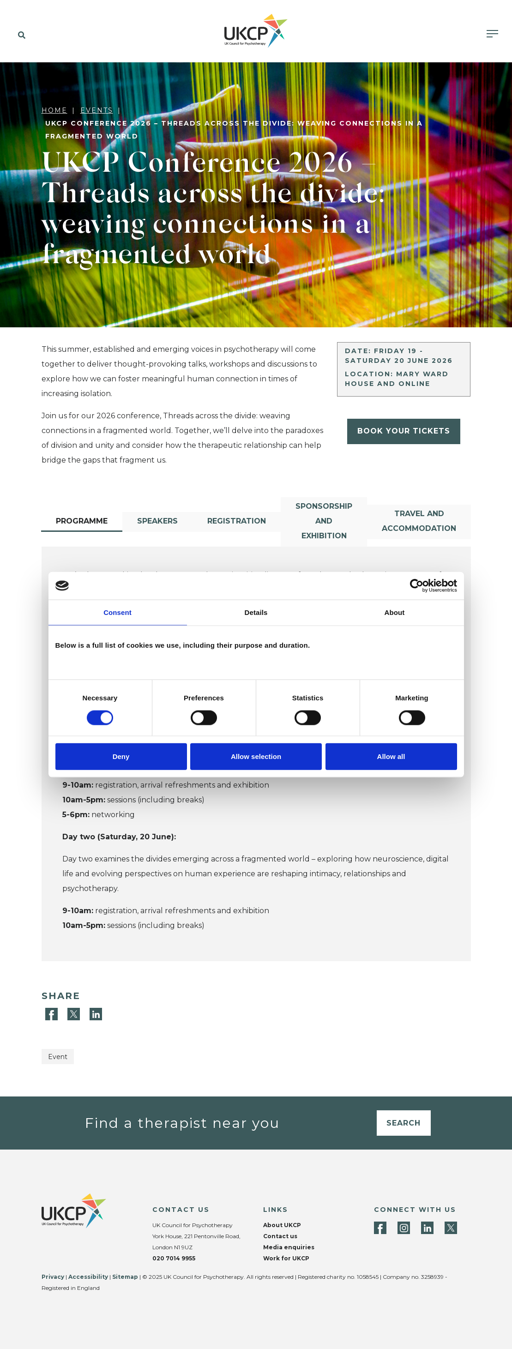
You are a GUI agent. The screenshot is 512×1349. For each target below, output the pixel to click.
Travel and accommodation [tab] (419, 521)
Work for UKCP (286, 1258)
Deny (121, 756)
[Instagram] (404, 1228)
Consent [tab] (117, 612)
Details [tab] (256, 612)
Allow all (391, 756)
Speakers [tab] (157, 521)
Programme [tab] (82, 521)
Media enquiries (288, 1247)
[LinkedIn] (96, 1013)
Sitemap (125, 1276)
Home (54, 110)
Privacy (53, 1276)
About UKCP (282, 1225)
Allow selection (256, 756)
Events (96, 110)
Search (403, 1123)
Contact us (280, 1236)
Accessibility (88, 1276)
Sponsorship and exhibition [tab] (323, 521)
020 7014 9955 (173, 1258)
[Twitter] (75, 1013)
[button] (19, 35)
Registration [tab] (236, 521)
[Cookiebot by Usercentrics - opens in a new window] (416, 586)
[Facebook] (53, 1013)
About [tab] (395, 612)
